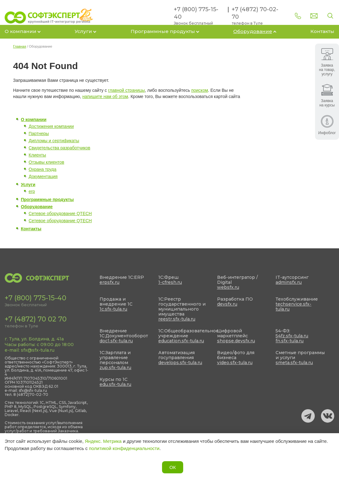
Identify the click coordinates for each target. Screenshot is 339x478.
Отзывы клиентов (46, 162)
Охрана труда (42, 169)
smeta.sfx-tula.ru (294, 362)
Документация (43, 176)
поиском (199, 90)
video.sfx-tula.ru (235, 362)
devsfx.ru (227, 304)
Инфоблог (327, 125)
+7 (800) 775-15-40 (35, 298)
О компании (20, 31)
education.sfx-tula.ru (181, 341)
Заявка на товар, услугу (327, 62)
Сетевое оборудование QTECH (60, 213)
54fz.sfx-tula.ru (292, 336)
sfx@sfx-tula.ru (37, 350)
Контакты (322, 31)
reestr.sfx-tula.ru (176, 319)
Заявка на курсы (327, 95)
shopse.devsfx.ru (236, 341)
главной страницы (126, 90)
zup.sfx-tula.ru (115, 367)
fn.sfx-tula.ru (290, 341)
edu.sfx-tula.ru (115, 384)
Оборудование (252, 31)
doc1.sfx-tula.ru (116, 341)
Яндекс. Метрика (103, 441)
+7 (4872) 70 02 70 (36, 319)
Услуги (83, 31)
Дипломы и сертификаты (54, 140)
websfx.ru (228, 287)
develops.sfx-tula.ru (180, 362)
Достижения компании (51, 126)
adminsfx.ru (289, 282)
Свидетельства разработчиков (59, 147)
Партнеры (39, 133)
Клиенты (37, 154)
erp (32, 191)
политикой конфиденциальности (124, 448)
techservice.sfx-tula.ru (293, 306)
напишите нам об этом (105, 96)
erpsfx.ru (109, 282)
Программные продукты (163, 31)
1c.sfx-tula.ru (113, 309)
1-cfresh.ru (170, 282)
